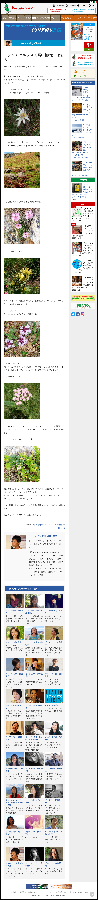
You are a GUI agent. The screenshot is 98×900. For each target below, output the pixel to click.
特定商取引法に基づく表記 (79, 892)
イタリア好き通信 (38, 525)
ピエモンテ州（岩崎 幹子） (80, 175)
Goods (74, 199)
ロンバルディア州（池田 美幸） (55, 525)
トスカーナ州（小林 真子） (80, 157)
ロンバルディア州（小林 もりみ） (53, 833)
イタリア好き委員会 (52, 705)
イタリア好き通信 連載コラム (34, 32)
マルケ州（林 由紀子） (14, 642)
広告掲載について (62, 892)
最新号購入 (89, 45)
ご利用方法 (22, 892)
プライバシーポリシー (46, 892)
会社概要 (13, 892)
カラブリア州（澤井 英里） (80, 100)
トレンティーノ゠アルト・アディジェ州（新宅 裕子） (14, 802)
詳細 (89, 50)
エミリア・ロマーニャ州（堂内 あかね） (33, 738)
